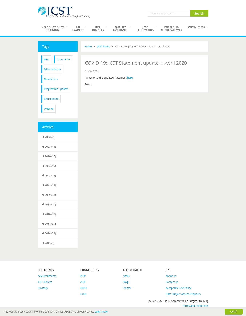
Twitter (127, 288)
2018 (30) (49, 214)
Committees (196, 27)
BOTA (83, 288)
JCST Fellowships (145, 28)
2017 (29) (49, 223)
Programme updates (56, 89)
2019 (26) (49, 204)
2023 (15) (49, 166)
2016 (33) (49, 233)
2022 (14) (49, 175)
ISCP (83, 276)
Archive (48, 127)
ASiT (83, 282)
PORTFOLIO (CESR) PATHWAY (171, 28)
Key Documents (47, 276)
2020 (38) (49, 194)
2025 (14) (49, 146)
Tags (45, 46)
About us (171, 276)
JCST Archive (45, 282)
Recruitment (51, 98)
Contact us (172, 282)
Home (88, 46)
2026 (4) (48, 137)
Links (83, 294)
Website (49, 108)
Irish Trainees (98, 28)
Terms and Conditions (195, 305)
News (126, 276)
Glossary (43, 288)
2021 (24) (49, 185)
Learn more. (101, 311)
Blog (46, 59)
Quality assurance (120, 28)
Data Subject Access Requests (183, 294)
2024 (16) (49, 156)
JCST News (103, 46)
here (130, 77)
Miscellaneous (52, 69)
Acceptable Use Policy (178, 288)
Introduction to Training (53, 28)
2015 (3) (48, 243)
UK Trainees (78, 28)
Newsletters (51, 79)
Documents (63, 59)
